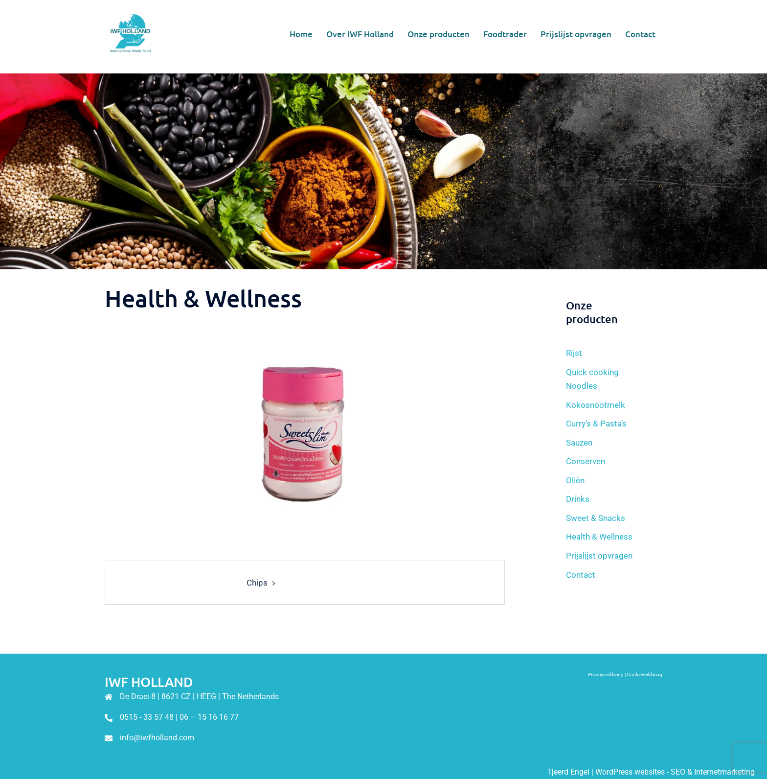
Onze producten (438, 34)
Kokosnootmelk (595, 405)
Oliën (575, 480)
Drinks (577, 499)
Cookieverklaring (644, 674)
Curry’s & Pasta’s (596, 423)
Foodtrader (505, 34)
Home (301, 34)
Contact (640, 34)
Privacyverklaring (606, 674)
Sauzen (579, 443)
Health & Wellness (599, 537)
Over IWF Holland (360, 34)
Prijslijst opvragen (576, 34)
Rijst (574, 353)
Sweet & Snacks (595, 518)
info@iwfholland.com (157, 737)
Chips (257, 583)
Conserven (585, 461)
